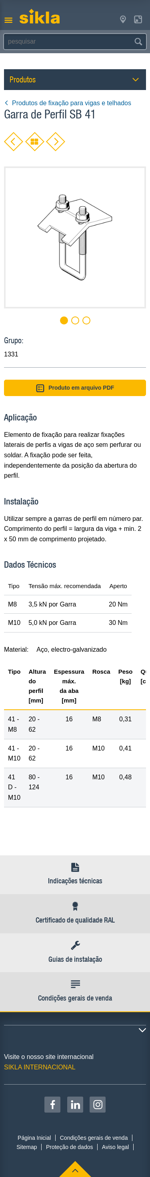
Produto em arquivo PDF (75, 388)
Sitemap (26, 1147)
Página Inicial (34, 1138)
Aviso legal (115, 1147)
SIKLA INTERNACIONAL (40, 1067)
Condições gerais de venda (94, 1138)
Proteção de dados (69, 1147)
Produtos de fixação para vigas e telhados (67, 103)
